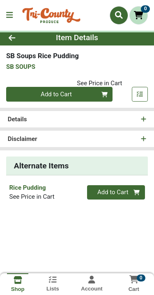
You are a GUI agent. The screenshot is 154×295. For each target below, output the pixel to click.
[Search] (119, 15)
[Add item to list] (140, 94)
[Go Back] (23, 38)
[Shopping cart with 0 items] (138, 15)
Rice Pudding (27, 187)
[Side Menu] (9, 15)
